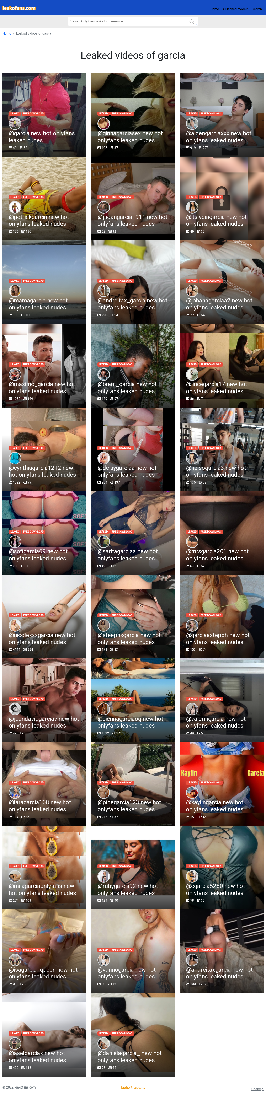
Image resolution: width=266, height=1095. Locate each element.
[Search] (133, 21)
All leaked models (235, 9)
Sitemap (257, 1089)
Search (257, 9)
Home (214, 9)
